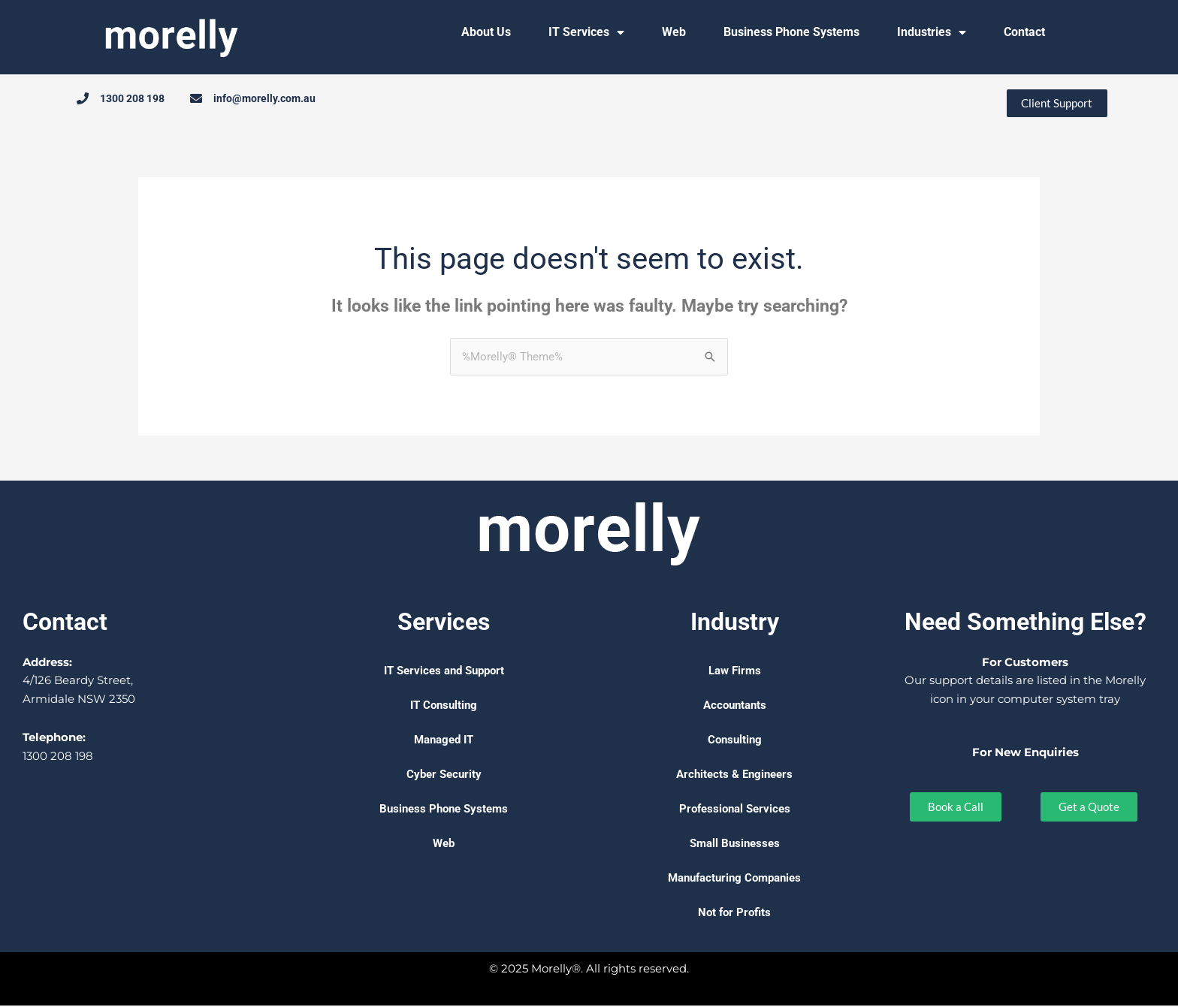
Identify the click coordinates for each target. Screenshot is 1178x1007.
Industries (931, 32)
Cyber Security (444, 775)
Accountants (734, 706)
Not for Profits (734, 914)
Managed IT (443, 741)
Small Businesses (735, 845)
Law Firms (734, 672)
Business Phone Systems (791, 32)
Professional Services (734, 810)
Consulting (735, 741)
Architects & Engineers (734, 775)
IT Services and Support (444, 672)
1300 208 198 (58, 757)
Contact (1024, 32)
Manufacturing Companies (734, 879)
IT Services (586, 32)
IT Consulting (443, 706)
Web (674, 32)
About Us (486, 32)
